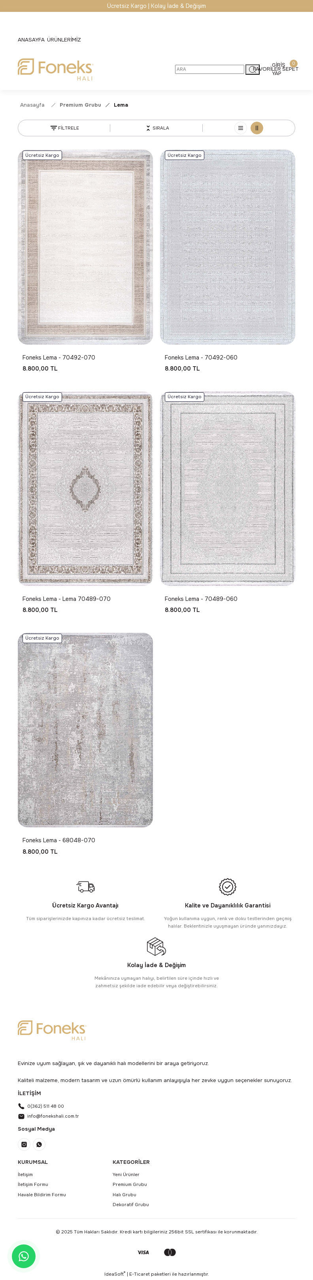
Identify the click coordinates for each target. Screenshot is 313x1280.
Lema (121, 105)
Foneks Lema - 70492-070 (59, 357)
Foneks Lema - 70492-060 (201, 357)
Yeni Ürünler (126, 1174)
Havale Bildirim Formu (42, 1194)
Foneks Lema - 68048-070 (59, 840)
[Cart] (290, 69)
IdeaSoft (114, 1274)
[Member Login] (278, 69)
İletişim (25, 1174)
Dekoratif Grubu (131, 1204)
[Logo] (56, 69)
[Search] (209, 69)
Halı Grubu (124, 1194)
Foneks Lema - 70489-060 (201, 598)
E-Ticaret (139, 1274)
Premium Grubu (130, 1184)
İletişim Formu (33, 1184)
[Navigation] (64, 39)
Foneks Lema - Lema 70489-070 (67, 598)
